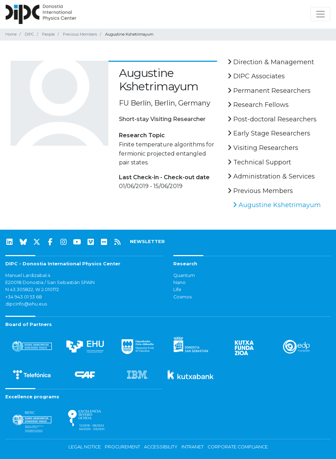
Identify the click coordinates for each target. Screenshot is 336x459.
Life (177, 289)
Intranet (192, 446)
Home (11, 34)
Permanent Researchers (269, 91)
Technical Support (259, 162)
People (48, 34)
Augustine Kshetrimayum (277, 205)
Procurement (122, 446)
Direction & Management (271, 62)
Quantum (184, 275)
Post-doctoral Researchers (272, 119)
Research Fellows (258, 105)
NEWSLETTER (147, 241)
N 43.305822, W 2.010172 (32, 289)
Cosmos (182, 297)
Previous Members (80, 34)
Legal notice (84, 446)
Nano (179, 282)
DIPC (29, 34)
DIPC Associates (256, 76)
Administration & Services (271, 176)
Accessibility (161, 446)
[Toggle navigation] (320, 14)
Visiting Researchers (263, 148)
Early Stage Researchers (269, 133)
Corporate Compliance (238, 446)
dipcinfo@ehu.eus (26, 304)
